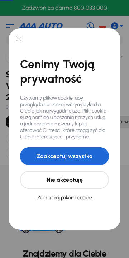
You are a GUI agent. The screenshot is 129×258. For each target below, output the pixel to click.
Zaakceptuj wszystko (64, 156)
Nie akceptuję (65, 179)
